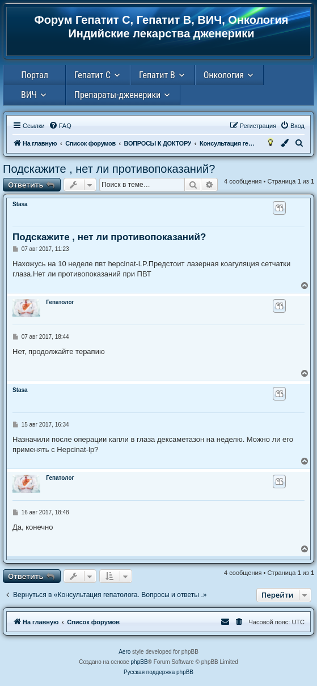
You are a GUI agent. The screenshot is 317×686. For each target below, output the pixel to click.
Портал (34, 75)
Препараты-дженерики (117, 95)
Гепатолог (60, 302)
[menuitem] (60, 126)
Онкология (224, 75)
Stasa (20, 204)
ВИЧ (29, 95)
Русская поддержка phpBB (158, 672)
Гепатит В (157, 75)
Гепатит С (92, 75)
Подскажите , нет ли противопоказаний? (109, 169)
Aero (124, 652)
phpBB (139, 662)
